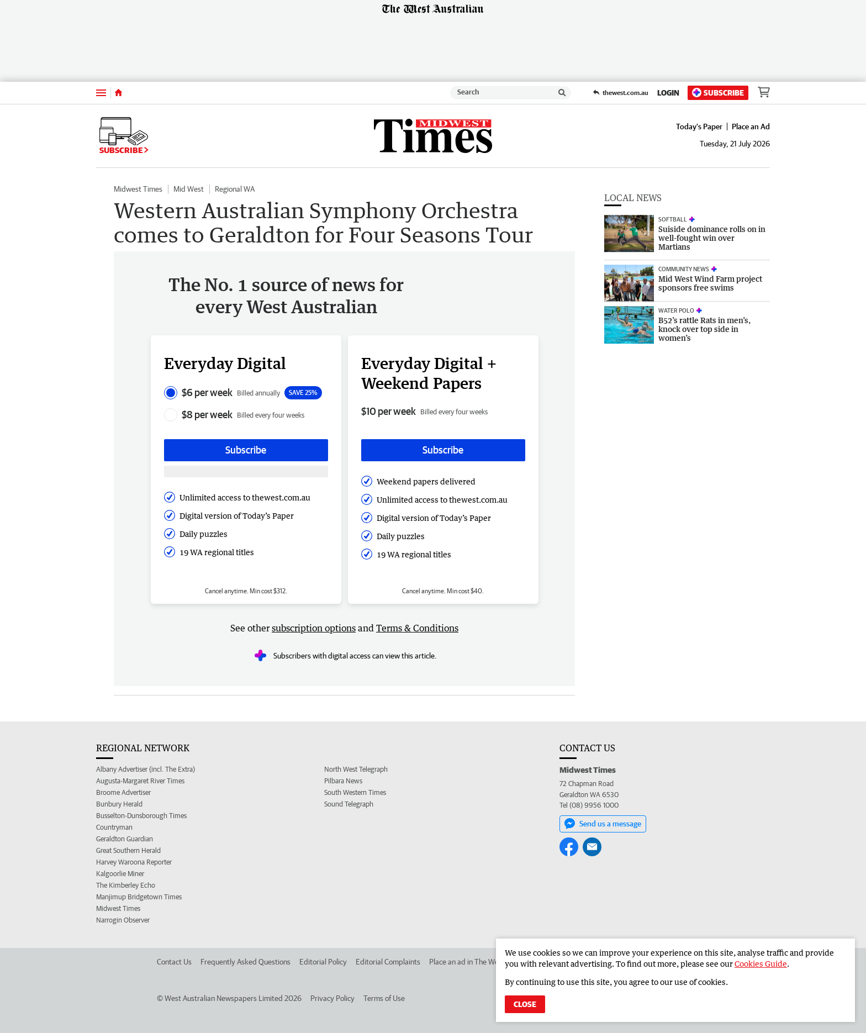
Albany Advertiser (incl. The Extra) (145, 769)
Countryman (114, 827)
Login (668, 92)
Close (525, 1004)
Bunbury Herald (119, 804)
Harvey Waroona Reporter (134, 862)
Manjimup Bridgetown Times (139, 897)
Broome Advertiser (123, 792)
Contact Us (174, 961)
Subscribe (718, 92)
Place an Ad (751, 126)
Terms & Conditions (417, 628)
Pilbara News (343, 781)
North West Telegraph (356, 769)
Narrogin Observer (123, 920)
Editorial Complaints (388, 961)
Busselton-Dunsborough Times (141, 815)
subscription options (314, 628)
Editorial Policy (323, 961)
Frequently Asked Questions (245, 961)
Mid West (188, 189)
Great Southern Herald (128, 850)
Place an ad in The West (467, 961)
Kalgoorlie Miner (120, 873)
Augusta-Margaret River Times (140, 781)
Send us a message (602, 823)
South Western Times (355, 792)
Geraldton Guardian (124, 839)
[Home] (118, 92)
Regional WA (235, 189)
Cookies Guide (761, 963)
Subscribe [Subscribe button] (245, 450)
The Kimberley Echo (125, 885)
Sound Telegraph (348, 804)
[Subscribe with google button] (246, 471)
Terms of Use (384, 998)
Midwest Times (138, 189)
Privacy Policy (332, 998)
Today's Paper (699, 126)
